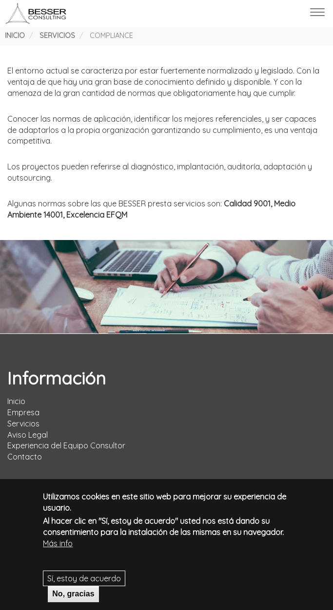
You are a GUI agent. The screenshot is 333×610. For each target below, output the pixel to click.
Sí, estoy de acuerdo (84, 582)
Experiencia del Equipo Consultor (66, 445)
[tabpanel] (166, 286)
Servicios (57, 35)
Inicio (15, 35)
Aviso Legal (27, 435)
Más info (58, 547)
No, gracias (73, 597)
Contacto (24, 457)
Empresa (23, 412)
